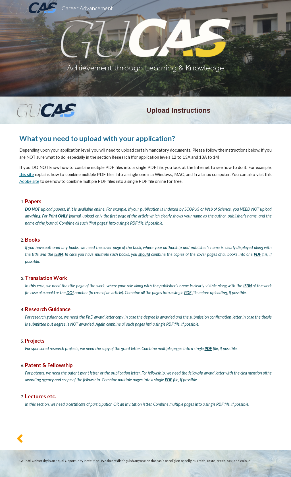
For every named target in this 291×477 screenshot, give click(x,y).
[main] (145, 68)
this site (26, 174)
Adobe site (29, 181)
